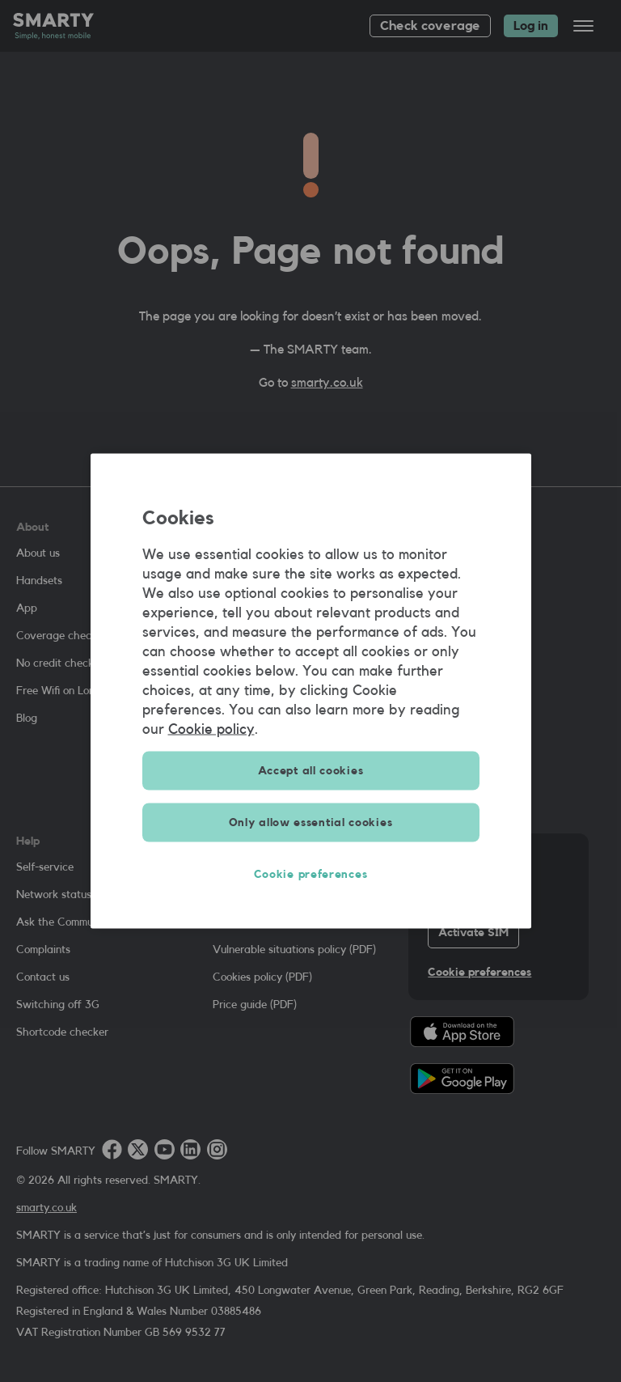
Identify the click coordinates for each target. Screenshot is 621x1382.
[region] (311, 691)
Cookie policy (211, 729)
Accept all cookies (311, 771)
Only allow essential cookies (311, 823)
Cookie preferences (311, 874)
